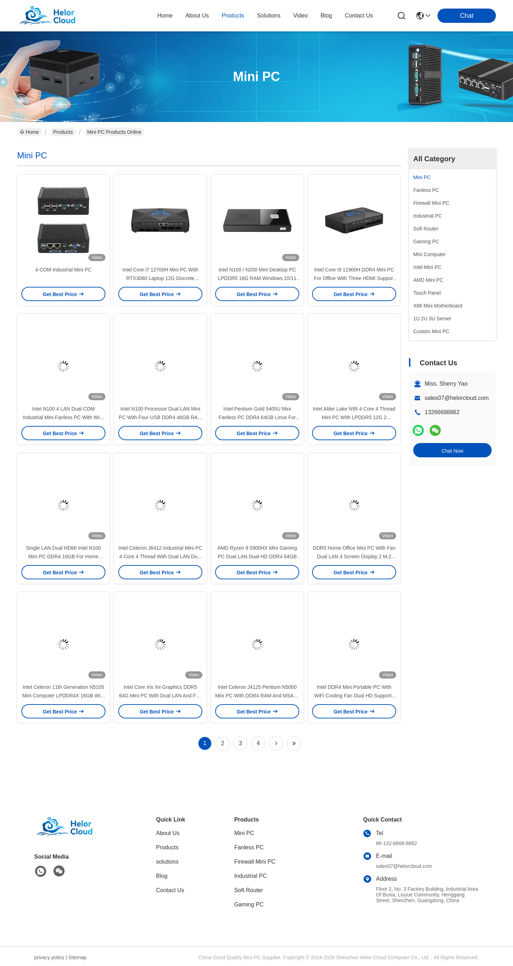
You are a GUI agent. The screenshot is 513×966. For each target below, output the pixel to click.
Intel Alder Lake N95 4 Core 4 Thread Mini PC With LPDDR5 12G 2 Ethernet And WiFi (354, 417)
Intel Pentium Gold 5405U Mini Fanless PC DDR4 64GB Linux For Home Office (257, 417)
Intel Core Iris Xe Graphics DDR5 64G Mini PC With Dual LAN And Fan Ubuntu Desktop (160, 695)
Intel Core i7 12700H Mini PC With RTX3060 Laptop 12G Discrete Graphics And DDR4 (160, 278)
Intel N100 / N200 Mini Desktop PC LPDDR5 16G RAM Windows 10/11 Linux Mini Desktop (257, 278)
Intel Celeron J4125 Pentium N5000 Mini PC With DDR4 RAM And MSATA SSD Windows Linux (257, 695)
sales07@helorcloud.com (457, 398)
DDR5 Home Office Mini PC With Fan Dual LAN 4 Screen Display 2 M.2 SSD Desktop (354, 556)
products (233, 15)
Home (165, 15)
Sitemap (77, 957)
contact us (359, 15)
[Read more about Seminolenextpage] (276, 743)
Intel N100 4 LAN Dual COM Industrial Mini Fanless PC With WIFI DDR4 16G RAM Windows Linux (63, 417)
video (300, 15)
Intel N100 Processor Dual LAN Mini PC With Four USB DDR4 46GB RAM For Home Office (160, 417)
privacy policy (49, 957)
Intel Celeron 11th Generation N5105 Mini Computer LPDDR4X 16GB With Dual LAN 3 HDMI (63, 695)
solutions (268, 15)
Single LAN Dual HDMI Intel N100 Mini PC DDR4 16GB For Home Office (63, 556)
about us (197, 15)
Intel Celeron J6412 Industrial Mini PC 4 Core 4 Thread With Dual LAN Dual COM (160, 556)
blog (326, 15)
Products (63, 132)
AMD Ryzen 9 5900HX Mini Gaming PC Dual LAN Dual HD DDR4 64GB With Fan (257, 556)
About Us (168, 833)
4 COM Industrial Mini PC (63, 270)
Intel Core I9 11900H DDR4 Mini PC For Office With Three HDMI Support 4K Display (354, 278)
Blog (161, 876)
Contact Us (170, 890)
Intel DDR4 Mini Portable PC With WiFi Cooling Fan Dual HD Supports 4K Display (354, 695)
